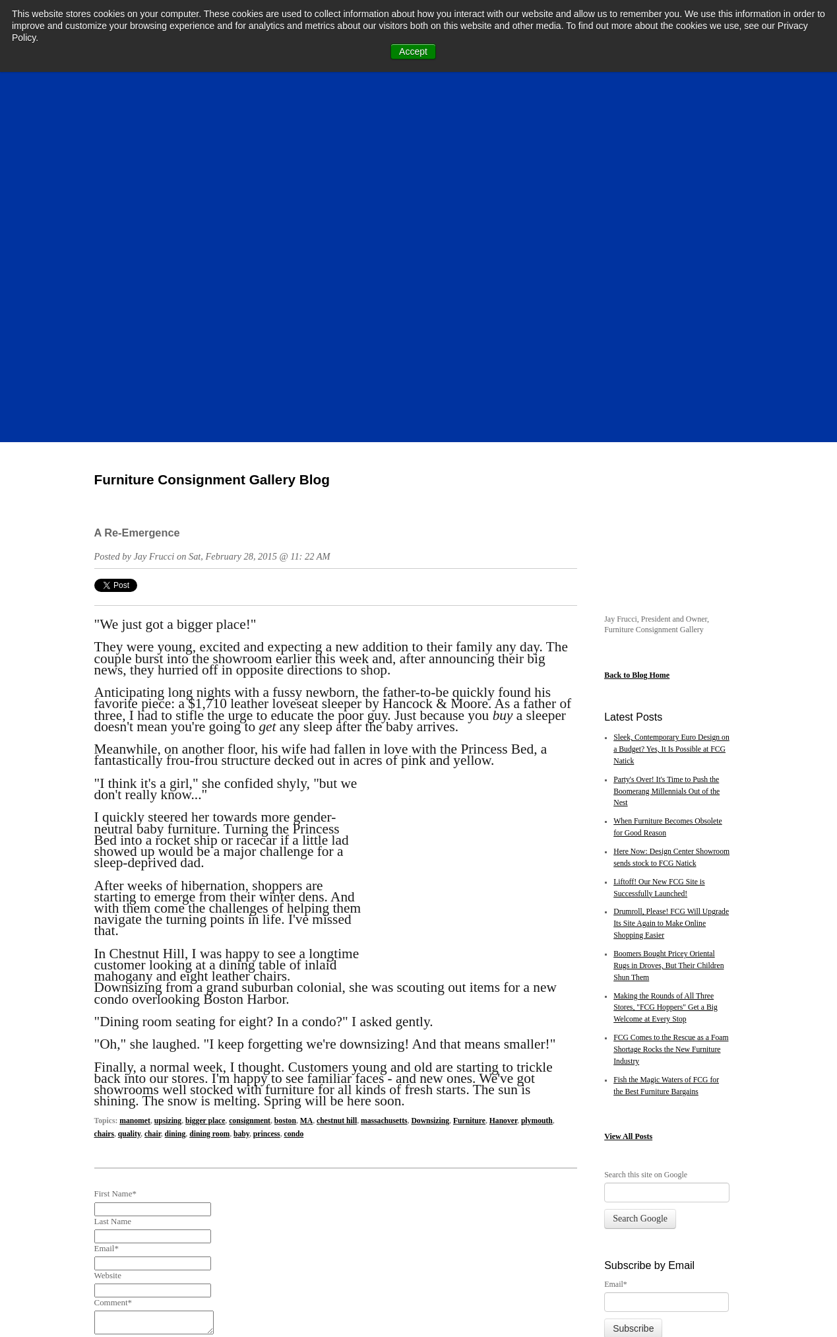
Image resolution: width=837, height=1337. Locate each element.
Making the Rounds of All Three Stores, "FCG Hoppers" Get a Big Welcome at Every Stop (665, 692)
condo (293, 764)
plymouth (537, 752)
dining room (209, 764)
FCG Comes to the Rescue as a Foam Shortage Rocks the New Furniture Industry (670, 735)
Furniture (469, 752)
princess (266, 764)
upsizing (167, 752)
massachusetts (384, 752)
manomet (134, 752)
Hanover (503, 752)
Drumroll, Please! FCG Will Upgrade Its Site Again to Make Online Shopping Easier (671, 609)
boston (285, 752)
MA (306, 752)
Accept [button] (413, 51)
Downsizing (430, 752)
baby (241, 764)
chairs (104, 764)
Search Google (640, 903)
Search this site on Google (645, 859)
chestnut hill (337, 752)
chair (152, 764)
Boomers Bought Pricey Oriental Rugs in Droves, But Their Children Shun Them (668, 651)
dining (175, 764)
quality (129, 764)
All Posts (637, 821)
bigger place (205, 752)
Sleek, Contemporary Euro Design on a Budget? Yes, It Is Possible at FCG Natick (671, 434)
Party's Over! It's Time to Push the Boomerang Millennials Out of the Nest (666, 476)
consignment (249, 752)
